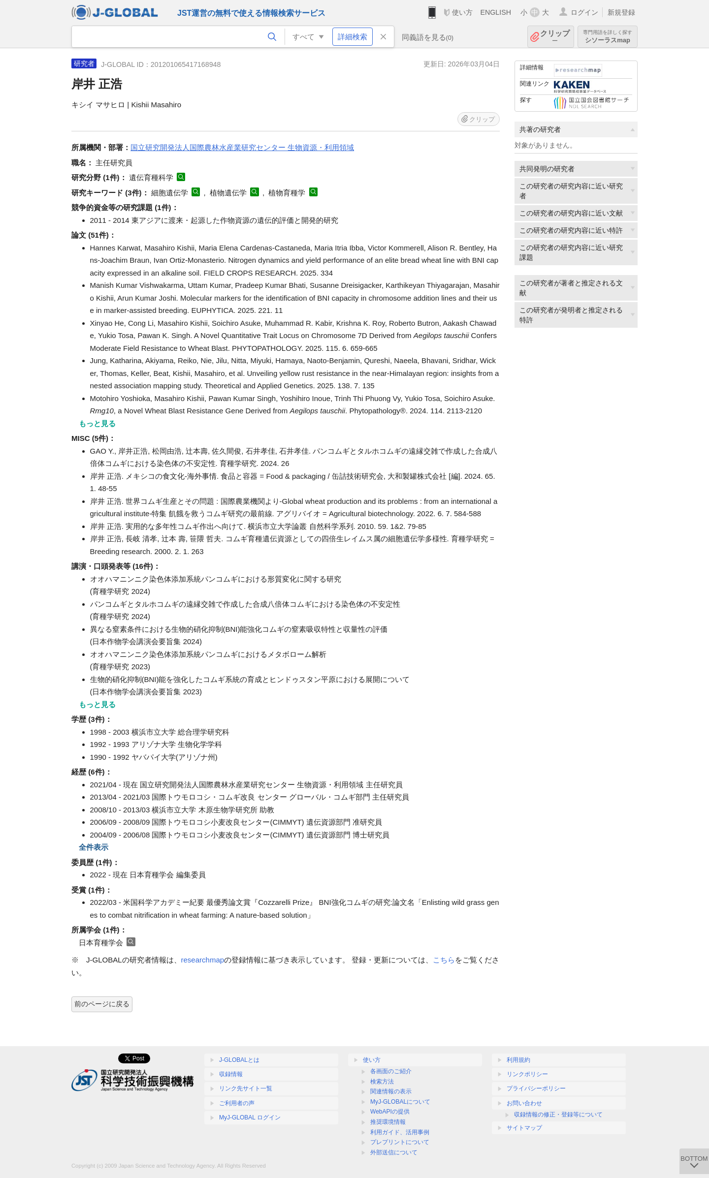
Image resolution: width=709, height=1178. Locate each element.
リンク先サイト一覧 (245, 1088)
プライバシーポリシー (536, 1088)
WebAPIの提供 (390, 1111)
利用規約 (518, 1059)
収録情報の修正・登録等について (558, 1114)
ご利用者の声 (237, 1103)
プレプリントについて (399, 1142)
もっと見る (97, 423)
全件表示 (93, 847)
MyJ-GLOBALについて (400, 1101)
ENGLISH (495, 12)
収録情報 (231, 1074)
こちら (444, 960)
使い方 (462, 12)
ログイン (584, 12)
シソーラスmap (607, 37)
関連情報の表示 (391, 1091)
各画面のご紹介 (391, 1071)
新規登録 (621, 12)
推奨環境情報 (388, 1121)
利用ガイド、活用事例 (399, 1132)
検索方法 (382, 1081)
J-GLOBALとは (239, 1059)
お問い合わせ (524, 1103)
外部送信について (394, 1152)
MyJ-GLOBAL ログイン (250, 1117)
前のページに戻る (101, 1004)
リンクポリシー (527, 1074)
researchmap (203, 960)
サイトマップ (524, 1127)
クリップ (555, 36)
